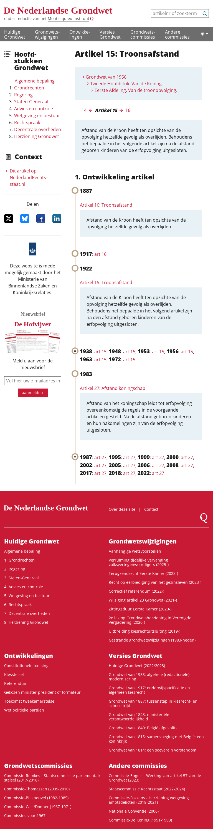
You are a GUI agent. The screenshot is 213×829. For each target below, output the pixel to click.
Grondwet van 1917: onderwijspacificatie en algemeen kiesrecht (149, 690)
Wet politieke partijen (24, 710)
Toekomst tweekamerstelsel (29, 701)
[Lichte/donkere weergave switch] (204, 34)
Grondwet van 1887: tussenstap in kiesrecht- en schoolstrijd (153, 703)
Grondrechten (29, 88)
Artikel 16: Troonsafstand (106, 205)
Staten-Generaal (31, 102)
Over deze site (122, 509)
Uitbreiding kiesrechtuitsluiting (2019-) (144, 631)
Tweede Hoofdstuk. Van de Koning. (126, 84)
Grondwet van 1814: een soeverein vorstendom (152, 750)
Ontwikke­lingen (79, 34)
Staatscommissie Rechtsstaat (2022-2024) (147, 789)
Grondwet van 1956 (106, 77)
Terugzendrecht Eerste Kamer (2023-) (143, 573)
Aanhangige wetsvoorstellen (135, 551)
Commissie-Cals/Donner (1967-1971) (37, 806)
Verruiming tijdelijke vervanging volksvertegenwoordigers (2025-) (139, 562)
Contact (151, 509)
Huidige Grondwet (14, 34)
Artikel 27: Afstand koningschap (112, 388)
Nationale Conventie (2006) (134, 811)
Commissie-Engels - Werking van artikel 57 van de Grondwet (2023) (155, 778)
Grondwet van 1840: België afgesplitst (144, 727)
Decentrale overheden (37, 129)
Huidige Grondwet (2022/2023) (137, 665)
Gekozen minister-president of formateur (42, 692)
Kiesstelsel (14, 674)
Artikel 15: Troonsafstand (106, 282)
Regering (23, 95)
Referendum (15, 683)
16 (127, 110)
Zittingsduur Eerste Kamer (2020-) (140, 609)
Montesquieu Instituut (68, 18)
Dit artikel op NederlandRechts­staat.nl (28, 177)
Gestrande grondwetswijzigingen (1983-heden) (152, 640)
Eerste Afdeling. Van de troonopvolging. (136, 90)
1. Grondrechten (19, 560)
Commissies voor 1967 (24, 815)
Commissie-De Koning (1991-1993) (140, 820)
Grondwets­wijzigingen (47, 34)
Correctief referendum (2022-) (136, 591)
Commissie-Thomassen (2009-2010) (37, 789)
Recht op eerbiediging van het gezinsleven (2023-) (155, 582)
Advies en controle (33, 109)
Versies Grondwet (110, 34)
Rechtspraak (27, 122)
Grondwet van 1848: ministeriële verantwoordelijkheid (139, 717)
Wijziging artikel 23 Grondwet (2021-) (143, 600)
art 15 (100, 352)
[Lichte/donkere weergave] (204, 34)
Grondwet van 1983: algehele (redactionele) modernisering (149, 677)
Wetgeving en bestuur (37, 115)
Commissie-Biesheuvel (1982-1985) (36, 797)
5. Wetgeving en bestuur (27, 595)
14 (84, 110)
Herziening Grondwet (36, 136)
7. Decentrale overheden (27, 613)
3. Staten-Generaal (21, 577)
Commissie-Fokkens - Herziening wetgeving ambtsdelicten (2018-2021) (149, 800)
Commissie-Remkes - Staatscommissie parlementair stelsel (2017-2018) (52, 778)
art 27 (100, 457)
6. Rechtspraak (18, 604)
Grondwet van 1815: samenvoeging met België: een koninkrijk (156, 739)
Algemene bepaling (35, 81)
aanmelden (32, 392)
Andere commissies (177, 34)
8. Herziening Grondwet (26, 622)
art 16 (100, 254)
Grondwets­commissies (142, 34)
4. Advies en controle (23, 586)
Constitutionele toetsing (26, 665)
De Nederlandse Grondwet (58, 10)
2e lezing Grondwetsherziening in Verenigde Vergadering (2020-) (150, 620)
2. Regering (14, 569)
